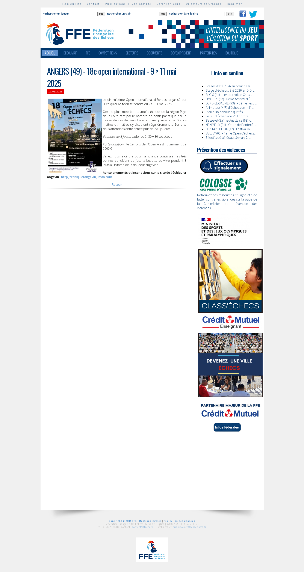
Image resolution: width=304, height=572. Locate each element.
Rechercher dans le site (183, 13)
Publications (115, 3)
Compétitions (107, 53)
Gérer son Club (168, 3)
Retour (117, 184)
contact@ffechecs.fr (144, 526)
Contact (93, 3)
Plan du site (72, 3)
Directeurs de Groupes (203, 3)
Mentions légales (150, 520)
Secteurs (132, 53)
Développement (181, 53)
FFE (88, 53)
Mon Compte (141, 3)
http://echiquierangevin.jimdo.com (86, 177)
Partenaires (208, 53)
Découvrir (70, 53)
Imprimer (234, 3)
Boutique (231, 53)
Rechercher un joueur (56, 13)
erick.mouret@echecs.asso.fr (189, 526)
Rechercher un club (119, 13)
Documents (154, 53)
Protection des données (179, 520)
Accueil (50, 53)
